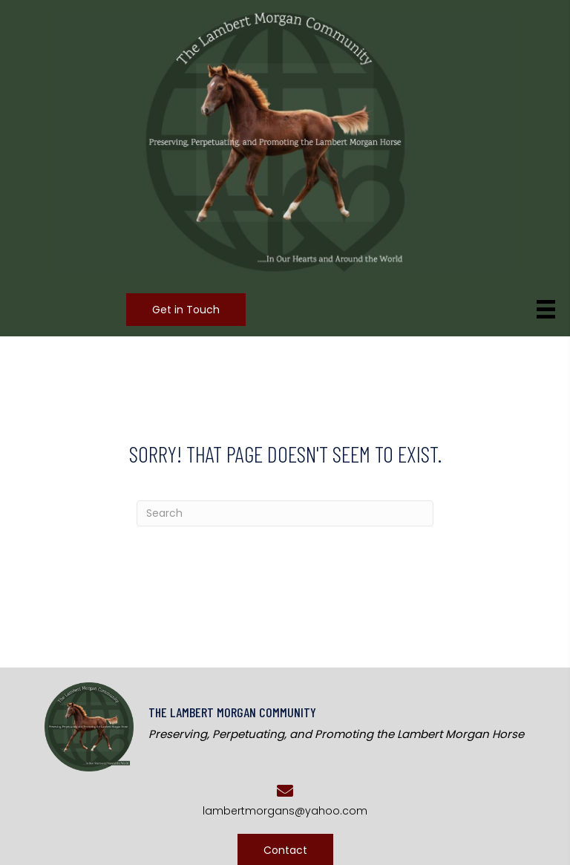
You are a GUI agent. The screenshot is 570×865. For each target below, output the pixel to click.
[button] (186, 309)
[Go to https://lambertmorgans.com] (304, 725)
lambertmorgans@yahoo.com (285, 810)
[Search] (285, 513)
